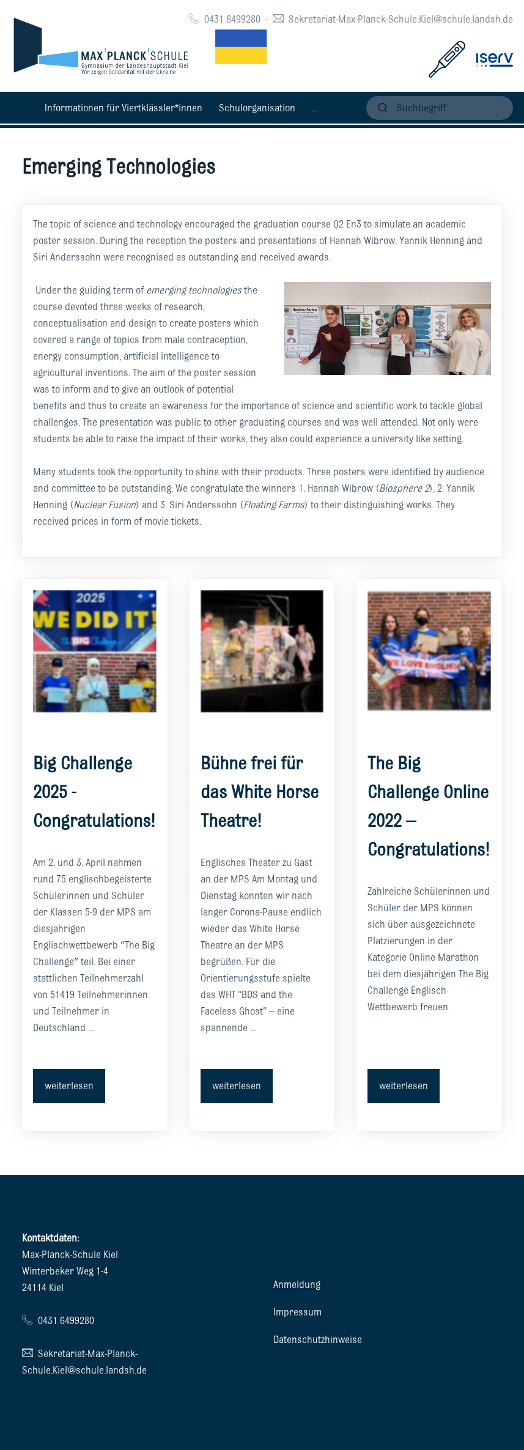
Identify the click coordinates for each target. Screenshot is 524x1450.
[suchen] (439, 108)
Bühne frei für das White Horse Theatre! (260, 791)
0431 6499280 (232, 18)
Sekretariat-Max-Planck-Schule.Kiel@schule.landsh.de (401, 18)
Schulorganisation (257, 107)
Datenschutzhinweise (317, 1339)
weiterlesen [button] (69, 1085)
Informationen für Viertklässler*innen (123, 107)
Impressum (297, 1311)
